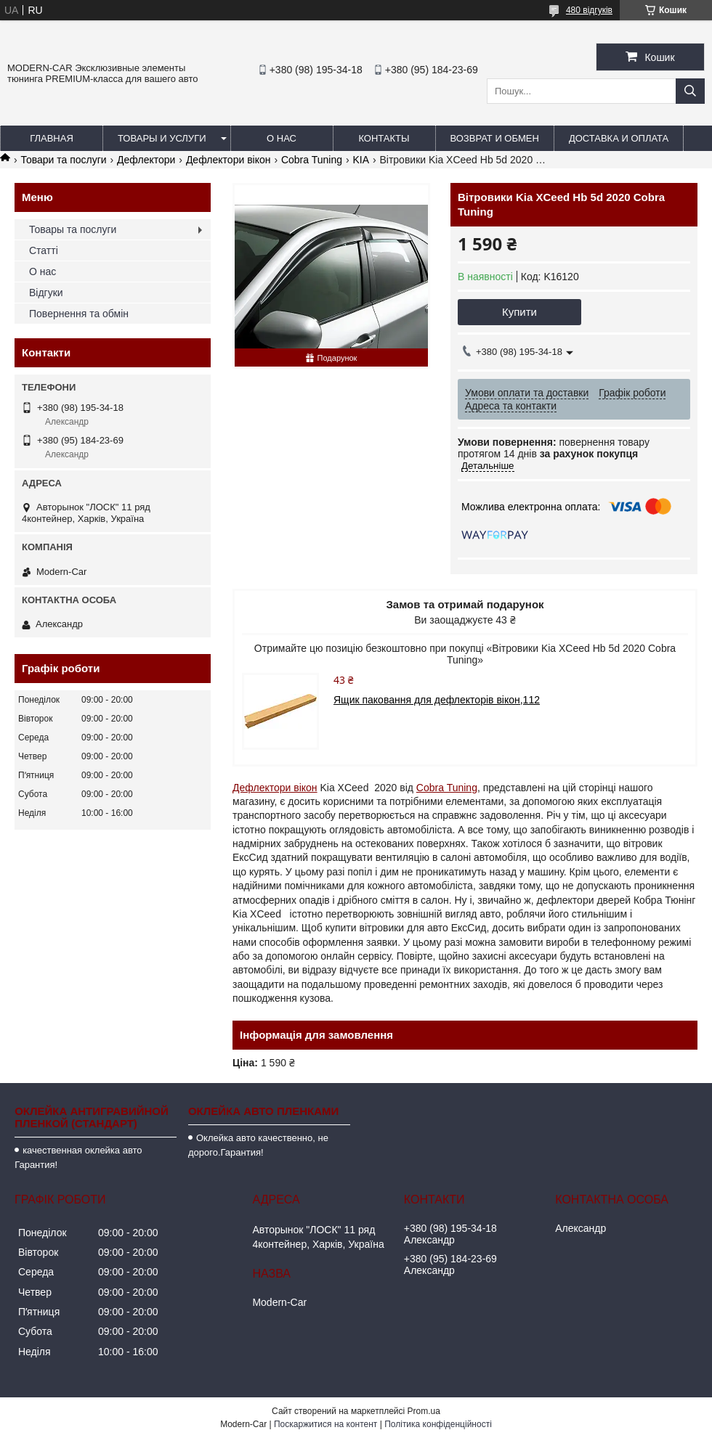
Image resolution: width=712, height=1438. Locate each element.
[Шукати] (690, 91)
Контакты (383, 138)
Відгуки (46, 292)
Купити (519, 312)
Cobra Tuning (311, 160)
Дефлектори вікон (228, 160)
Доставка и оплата (618, 138)
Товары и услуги (162, 138)
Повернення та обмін (79, 313)
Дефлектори (146, 160)
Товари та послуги (63, 160)
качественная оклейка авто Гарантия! (78, 1157)
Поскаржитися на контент (325, 1424)
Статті (43, 250)
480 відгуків (589, 10)
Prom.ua (424, 1411)
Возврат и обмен (494, 138)
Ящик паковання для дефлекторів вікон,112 (436, 700)
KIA (360, 160)
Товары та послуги (72, 229)
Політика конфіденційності (438, 1424)
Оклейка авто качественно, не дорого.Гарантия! (258, 1145)
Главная (51, 138)
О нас (281, 138)
